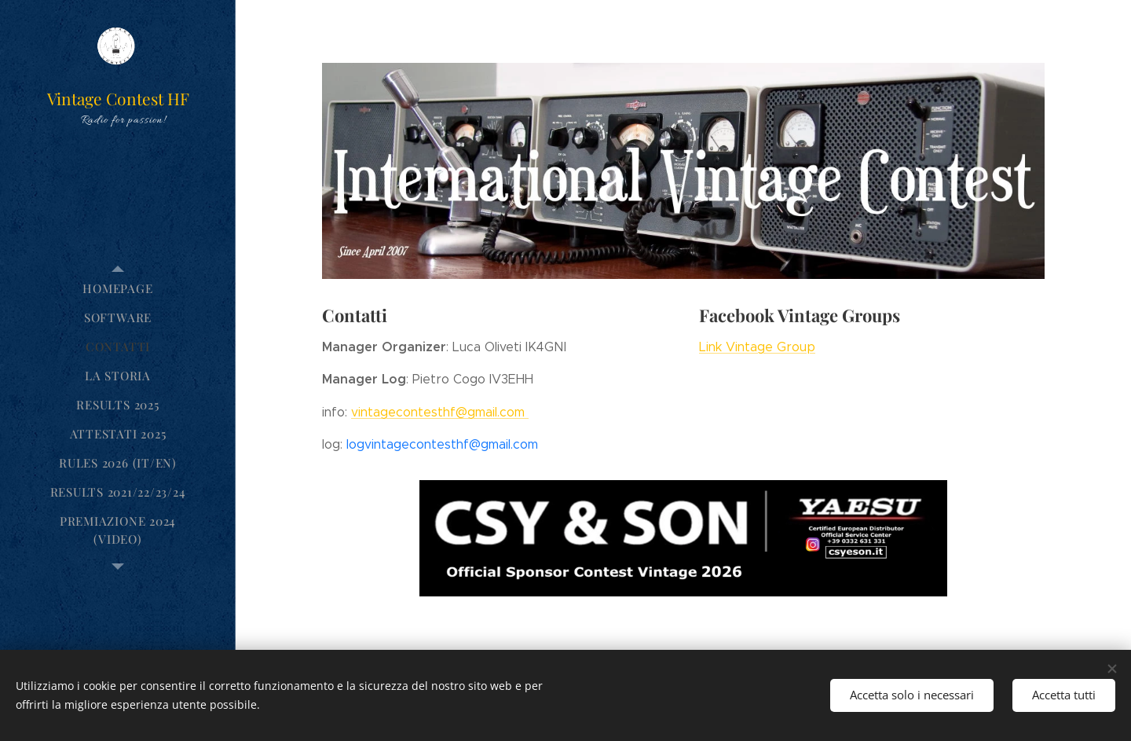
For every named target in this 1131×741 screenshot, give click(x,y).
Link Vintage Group (757, 346)
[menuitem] (118, 289)
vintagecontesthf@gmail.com (440, 411)
